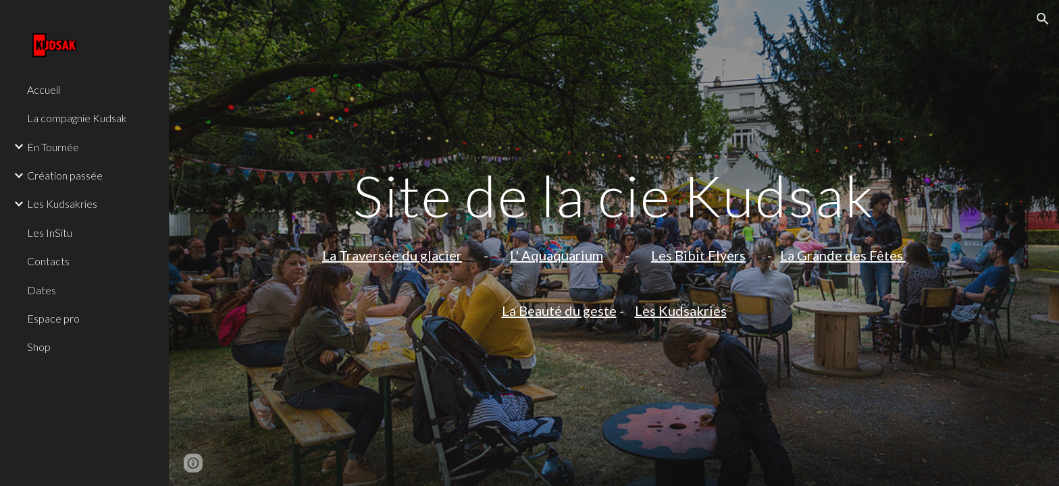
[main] (614, 243)
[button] (1043, 19)
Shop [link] (39, 346)
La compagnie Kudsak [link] (77, 117)
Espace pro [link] (53, 318)
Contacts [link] (48, 260)
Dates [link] (41, 290)
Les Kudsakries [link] (62, 203)
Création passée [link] (65, 175)
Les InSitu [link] (49, 232)
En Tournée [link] (53, 146)
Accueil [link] (43, 89)
